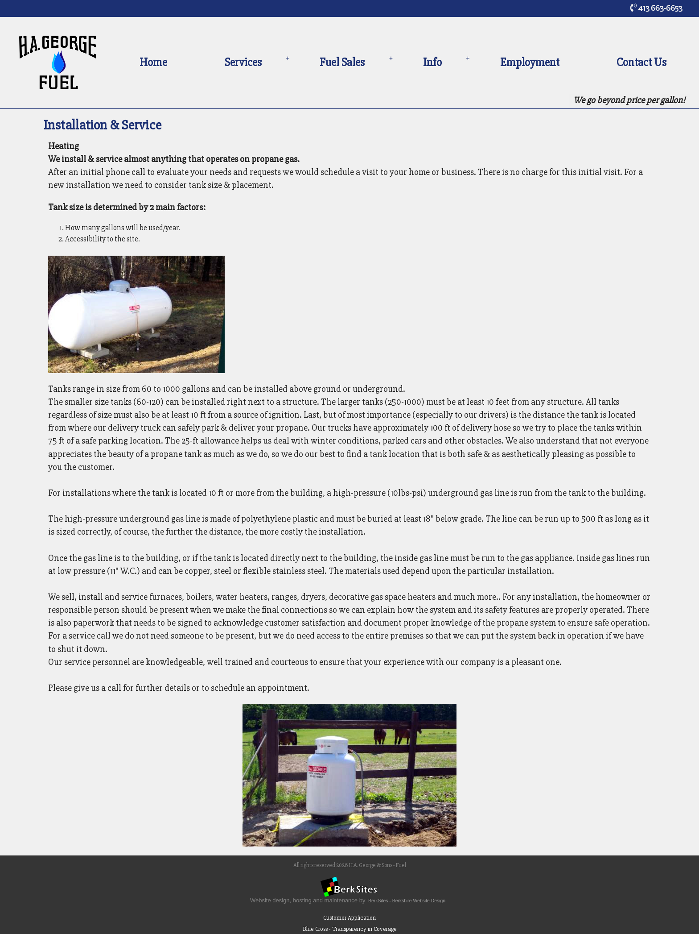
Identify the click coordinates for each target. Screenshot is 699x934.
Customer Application (349, 918)
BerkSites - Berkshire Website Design (406, 900)
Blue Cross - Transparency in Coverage (350, 929)
